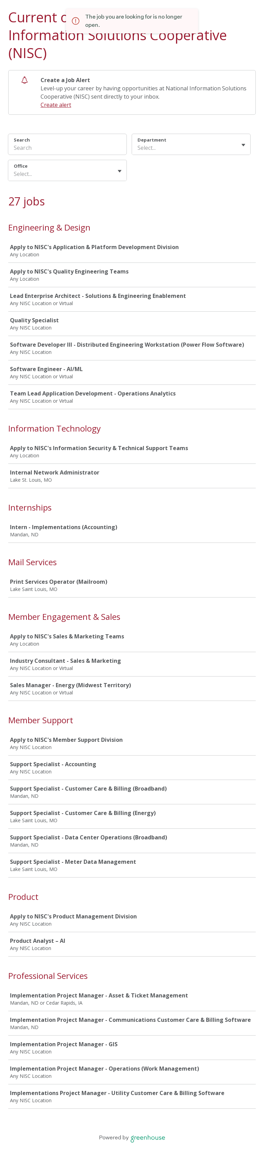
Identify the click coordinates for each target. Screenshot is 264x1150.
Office (21, 166)
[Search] (67, 149)
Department (152, 140)
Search (22, 140)
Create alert (56, 105)
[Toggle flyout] (243, 145)
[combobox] (138, 148)
